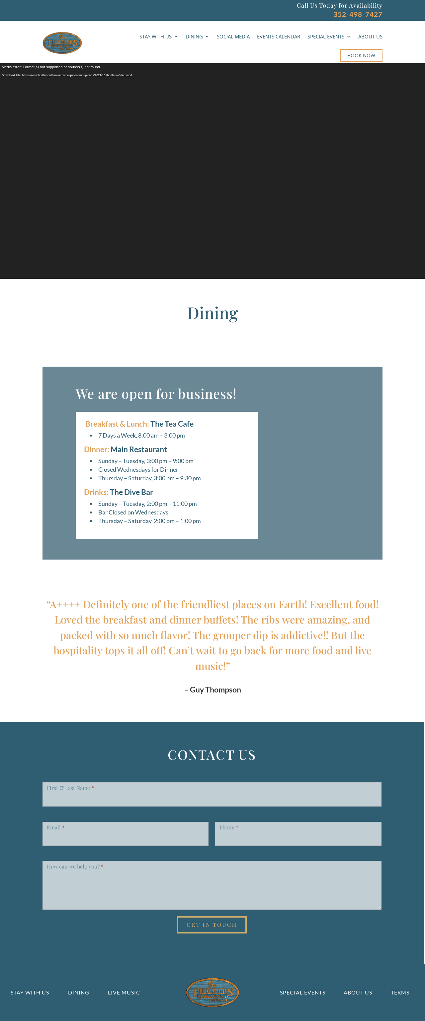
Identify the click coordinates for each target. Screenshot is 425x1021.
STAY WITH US (155, 36)
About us (358, 992)
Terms (400, 992)
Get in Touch (212, 925)
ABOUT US (370, 36)
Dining (78, 992)
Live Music (124, 992)
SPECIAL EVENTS (325, 36)
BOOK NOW (361, 55)
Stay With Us (30, 992)
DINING (194, 36)
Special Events (302, 992)
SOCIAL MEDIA (233, 36)
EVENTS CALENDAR (278, 36)
